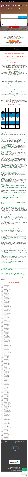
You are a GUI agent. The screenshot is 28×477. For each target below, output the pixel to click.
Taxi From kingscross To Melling (5, 371)
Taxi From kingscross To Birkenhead (5, 294)
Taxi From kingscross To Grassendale (5, 339)
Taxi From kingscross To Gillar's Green (5, 336)
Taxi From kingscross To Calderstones (5, 304)
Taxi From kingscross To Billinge (5, 293)
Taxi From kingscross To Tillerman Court (5, 419)
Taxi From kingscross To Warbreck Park (5, 428)
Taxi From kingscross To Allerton (5, 287)
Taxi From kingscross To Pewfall (5, 391)
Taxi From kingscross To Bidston (5, 292)
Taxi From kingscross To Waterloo (5, 430)
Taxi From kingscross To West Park (5, 432)
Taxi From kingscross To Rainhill (5, 399)
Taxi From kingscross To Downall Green (5, 321)
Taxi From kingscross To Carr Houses (5, 305)
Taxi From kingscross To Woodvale (5, 438)
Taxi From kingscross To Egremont (5, 326)
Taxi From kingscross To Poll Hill (5, 392)
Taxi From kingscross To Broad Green (5, 299)
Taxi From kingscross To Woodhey (5, 437)
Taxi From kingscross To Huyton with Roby (6, 352)
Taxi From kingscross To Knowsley (5, 358)
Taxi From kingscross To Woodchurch (5, 436)
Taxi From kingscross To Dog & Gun (5, 319)
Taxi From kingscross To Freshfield (5, 332)
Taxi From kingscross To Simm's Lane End (6, 406)
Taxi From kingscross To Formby (5, 331)
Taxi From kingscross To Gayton (4, 335)
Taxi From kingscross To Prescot (5, 395)
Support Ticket (17, 49)
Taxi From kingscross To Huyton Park (5, 351)
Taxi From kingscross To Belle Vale (5, 291)
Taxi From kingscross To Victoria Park (5, 425)
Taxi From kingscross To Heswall (5, 344)
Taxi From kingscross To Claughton (5, 308)
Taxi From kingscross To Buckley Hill (5, 303)
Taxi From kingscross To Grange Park (5, 337)
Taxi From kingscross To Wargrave (5, 429)
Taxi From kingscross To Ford (4, 330)
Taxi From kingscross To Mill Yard (5, 372)
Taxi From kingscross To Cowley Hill (5, 311)
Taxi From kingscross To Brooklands (5, 302)
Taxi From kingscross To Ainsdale (5, 286)
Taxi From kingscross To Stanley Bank (5, 410)
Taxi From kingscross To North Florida (5, 381)
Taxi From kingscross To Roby (4, 400)
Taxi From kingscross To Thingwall (5, 417)
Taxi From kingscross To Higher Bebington (6, 345)
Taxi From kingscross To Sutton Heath (5, 413)
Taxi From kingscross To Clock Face (5, 309)
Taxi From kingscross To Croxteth (5, 315)
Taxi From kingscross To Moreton (5, 373)
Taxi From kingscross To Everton (5, 327)
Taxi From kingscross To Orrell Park (5, 385)
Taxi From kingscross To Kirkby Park (5, 356)
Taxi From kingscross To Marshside (5, 370)
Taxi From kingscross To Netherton (5, 376)
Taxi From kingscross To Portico (4, 393)
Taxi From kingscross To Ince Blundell (5, 353)
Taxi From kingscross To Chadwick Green (6, 306)
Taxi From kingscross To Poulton (5, 394)
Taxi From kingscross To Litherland (5, 363)
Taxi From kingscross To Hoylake (5, 349)
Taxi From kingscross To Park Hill (5, 388)
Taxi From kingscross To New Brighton (5, 377)
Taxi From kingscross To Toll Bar (5, 420)
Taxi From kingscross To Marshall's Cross (5, 369)
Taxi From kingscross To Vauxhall (5, 424)
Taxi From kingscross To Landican (5, 360)
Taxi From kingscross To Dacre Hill (5, 316)
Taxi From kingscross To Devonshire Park (6, 318)
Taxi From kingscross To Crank (4, 312)
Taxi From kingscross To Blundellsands (5, 296)
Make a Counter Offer (14, 40)
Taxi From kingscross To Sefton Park (5, 405)
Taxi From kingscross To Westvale (5, 433)
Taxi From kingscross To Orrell (4, 386)
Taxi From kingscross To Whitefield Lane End (6, 434)
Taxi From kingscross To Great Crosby (5, 340)
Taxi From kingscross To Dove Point (5, 320)
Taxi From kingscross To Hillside (5, 346)
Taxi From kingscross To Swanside (5, 415)
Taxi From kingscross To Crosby (4, 314)
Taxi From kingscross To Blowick (5, 295)
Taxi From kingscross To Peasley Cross (5, 390)
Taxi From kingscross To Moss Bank (5, 374)
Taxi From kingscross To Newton (5, 379)
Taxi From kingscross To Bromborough (5, 301)
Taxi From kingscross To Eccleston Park (5, 324)
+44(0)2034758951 (3, 49)
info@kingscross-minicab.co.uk (20, 441)
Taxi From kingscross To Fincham (5, 329)
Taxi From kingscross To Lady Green (5, 359)
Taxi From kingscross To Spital (4, 408)
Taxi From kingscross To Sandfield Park (5, 402)
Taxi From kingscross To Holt (4, 347)
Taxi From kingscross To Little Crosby (5, 364)
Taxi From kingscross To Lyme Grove (5, 368)
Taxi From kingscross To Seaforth (5, 404)
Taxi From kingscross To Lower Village (5, 366)
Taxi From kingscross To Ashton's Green (5, 289)
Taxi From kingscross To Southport (5, 407)
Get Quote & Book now (14, 27)
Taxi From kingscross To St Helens (5, 409)
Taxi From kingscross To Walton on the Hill (6, 427)
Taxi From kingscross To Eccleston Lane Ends (6, 323)
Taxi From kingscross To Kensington (5, 355)
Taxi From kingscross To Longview (5, 365)
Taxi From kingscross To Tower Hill (5, 421)
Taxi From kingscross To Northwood (5, 382)
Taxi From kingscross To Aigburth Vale (5, 284)
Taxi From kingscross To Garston (5, 333)
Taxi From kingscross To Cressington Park (6, 313)
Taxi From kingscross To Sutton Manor (5, 414)
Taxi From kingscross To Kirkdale (5, 357)
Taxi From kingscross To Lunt (4, 367)
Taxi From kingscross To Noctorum (5, 380)
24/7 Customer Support (5, 441)
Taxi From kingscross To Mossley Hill (5, 375)
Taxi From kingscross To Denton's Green (5, 317)
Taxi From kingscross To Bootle (4, 297)
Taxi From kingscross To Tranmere (5, 422)
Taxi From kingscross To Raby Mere (5, 396)
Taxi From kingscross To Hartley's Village (5, 343)
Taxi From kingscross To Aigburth (5, 285)
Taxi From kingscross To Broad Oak (5, 300)
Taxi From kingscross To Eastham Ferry (5, 322)
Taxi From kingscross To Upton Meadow (5, 423)
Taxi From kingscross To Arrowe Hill (5, 288)
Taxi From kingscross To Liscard (4, 362)
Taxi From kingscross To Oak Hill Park (5, 383)
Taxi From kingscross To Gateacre (5, 334)
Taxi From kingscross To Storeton (5, 412)
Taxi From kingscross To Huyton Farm (5, 350)
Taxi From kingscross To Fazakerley (5, 328)
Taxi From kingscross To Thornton (5, 418)
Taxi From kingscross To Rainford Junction (6, 397)
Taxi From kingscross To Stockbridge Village (6, 411)
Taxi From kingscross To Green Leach (5, 341)
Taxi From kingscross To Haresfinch (5, 342)
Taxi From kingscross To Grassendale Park (6, 338)
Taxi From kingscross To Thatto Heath (5, 416)
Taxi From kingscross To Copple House (5, 310)
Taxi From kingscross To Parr (4, 389)
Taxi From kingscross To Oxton (4, 387)
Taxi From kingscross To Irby (4, 354)
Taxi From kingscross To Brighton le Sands (6, 298)
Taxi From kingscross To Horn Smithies (5, 348)
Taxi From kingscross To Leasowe (5, 361)
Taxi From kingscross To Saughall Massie (6, 403)
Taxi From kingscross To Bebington (5, 290)
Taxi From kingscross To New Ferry (5, 378)
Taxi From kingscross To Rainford (5, 398)
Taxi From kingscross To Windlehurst (5, 435)
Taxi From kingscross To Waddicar (5, 426)
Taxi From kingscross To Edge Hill (5, 325)
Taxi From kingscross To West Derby (5, 431)
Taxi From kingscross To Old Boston (5, 384)
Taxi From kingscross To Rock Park (5, 401)
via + (22, 17)
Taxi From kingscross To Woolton (5, 439)
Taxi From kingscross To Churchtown (5, 307)
